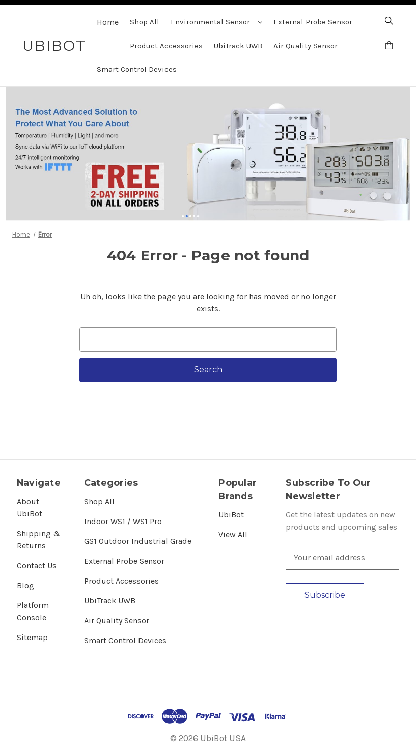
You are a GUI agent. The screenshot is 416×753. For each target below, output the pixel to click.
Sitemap (32, 637)
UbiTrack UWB (238, 45)
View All (232, 534)
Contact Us (37, 565)
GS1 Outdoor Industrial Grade (137, 541)
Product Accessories (166, 45)
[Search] (389, 22)
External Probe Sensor (312, 21)
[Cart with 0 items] (389, 47)
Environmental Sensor (216, 21)
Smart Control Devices (137, 69)
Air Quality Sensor (305, 45)
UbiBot (231, 514)
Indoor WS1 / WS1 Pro (123, 521)
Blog (25, 585)
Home (108, 22)
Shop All (144, 21)
